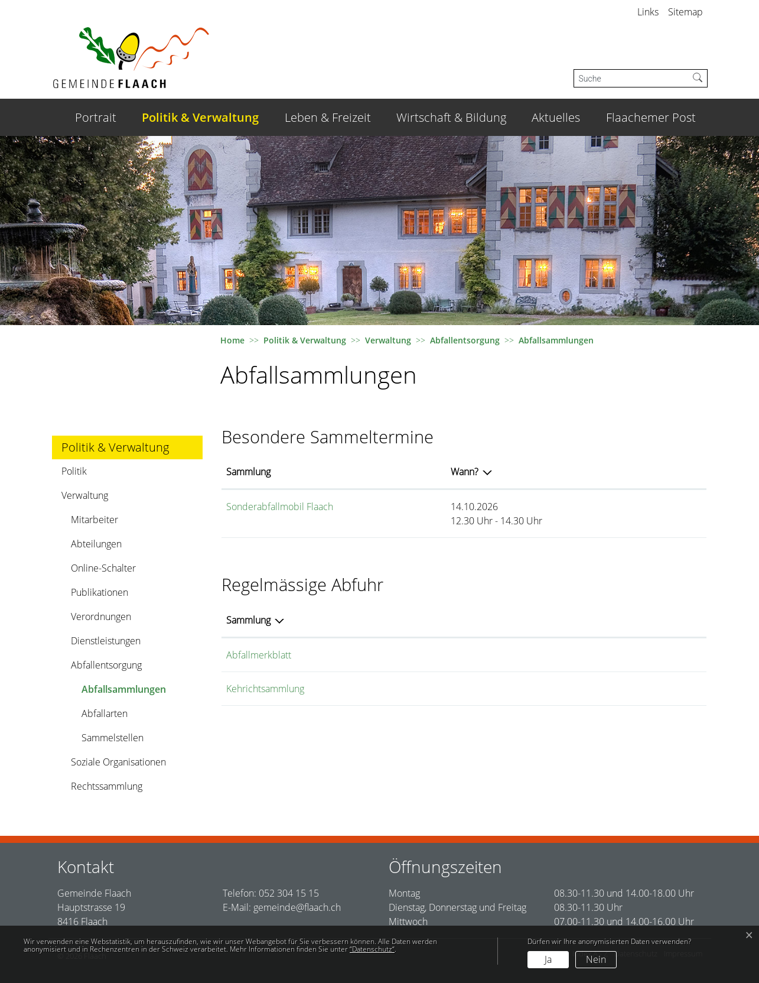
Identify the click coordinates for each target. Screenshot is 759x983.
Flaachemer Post (651, 117)
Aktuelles (556, 117)
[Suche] (631, 78)
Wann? (499, 471)
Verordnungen (101, 616)
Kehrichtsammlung (265, 688)
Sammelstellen (113, 737)
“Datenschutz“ (372, 949)
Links (648, 11)
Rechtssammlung (106, 786)
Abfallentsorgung (106, 664)
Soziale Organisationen (118, 761)
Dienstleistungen (106, 640)
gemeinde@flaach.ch (297, 907)
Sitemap (685, 11)
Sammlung (248, 471)
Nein (596, 959)
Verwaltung (84, 495)
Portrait (95, 117)
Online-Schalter (103, 568)
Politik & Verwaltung (200, 117)
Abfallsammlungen (123, 692)
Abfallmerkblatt (258, 654)
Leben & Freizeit (328, 117)
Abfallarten (105, 713)
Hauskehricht (525, 688)
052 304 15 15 (289, 893)
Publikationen (99, 592)
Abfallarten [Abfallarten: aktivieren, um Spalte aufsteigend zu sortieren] (521, 620)
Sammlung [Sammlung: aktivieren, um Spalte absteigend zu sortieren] (248, 620)
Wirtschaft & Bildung (451, 117)
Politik (74, 471)
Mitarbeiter (94, 519)
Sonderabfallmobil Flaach (279, 506)
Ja (548, 959)
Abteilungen (96, 543)
